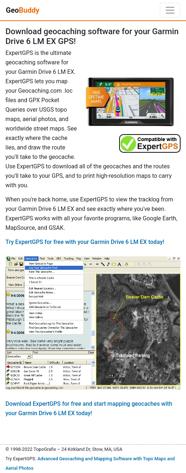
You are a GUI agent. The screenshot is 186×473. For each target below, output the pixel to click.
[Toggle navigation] (170, 10)
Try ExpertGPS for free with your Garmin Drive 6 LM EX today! (84, 241)
